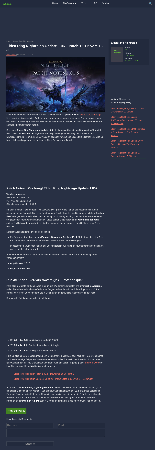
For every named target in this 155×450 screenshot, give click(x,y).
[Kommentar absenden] (30, 443)
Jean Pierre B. (11, 55)
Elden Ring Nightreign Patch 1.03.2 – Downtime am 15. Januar (44, 374)
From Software (16, 411)
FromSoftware (92, 363)
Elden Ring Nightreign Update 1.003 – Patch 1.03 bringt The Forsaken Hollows (127, 144)
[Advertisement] (77, 22)
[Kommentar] (55, 433)
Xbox (83, 3)
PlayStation (68, 3)
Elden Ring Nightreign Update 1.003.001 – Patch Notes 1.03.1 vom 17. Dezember (53, 379)
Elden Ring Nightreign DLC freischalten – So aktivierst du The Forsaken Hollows (128, 132)
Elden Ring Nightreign (90, 114)
